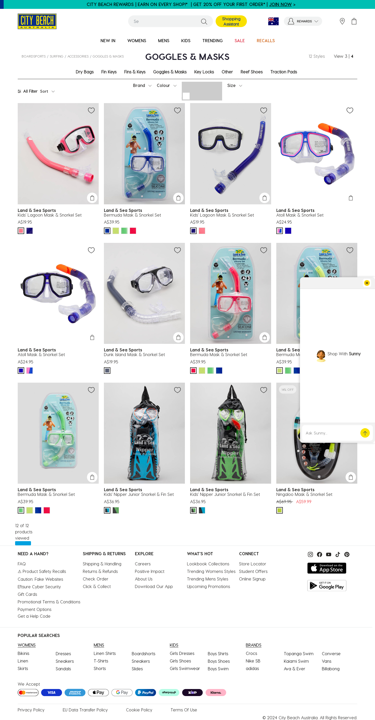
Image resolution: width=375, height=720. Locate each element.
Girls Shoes (180, 660)
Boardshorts (143, 653)
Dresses (63, 653)
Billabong (331, 668)
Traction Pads (283, 71)
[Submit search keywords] (204, 21)
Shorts (100, 668)
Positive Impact (149, 571)
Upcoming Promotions (208, 586)
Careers (143, 563)
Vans (326, 661)
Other (227, 71)
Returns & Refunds (100, 571)
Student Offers (253, 571)
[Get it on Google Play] (326, 585)
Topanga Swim (299, 653)
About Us (143, 578)
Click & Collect (97, 586)
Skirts (23, 668)
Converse (331, 653)
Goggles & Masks (169, 71)
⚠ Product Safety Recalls (42, 571)
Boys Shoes (219, 661)
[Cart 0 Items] (354, 21)
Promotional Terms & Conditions (49, 601)
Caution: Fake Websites (40, 579)
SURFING (56, 56)
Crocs (251, 653)
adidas (252, 668)
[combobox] (170, 21)
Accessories (78, 56)
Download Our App (154, 586)
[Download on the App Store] (326, 568)
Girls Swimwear (185, 668)
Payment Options (34, 609)
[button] (303, 21)
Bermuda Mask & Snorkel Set (132, 214)
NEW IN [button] (108, 40)
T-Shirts (101, 660)
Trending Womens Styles (211, 571)
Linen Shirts (105, 653)
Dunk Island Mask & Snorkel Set (134, 354)
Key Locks (204, 71)
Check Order (95, 578)
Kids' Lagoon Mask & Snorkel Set (50, 214)
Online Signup (252, 578)
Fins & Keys (134, 71)
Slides (137, 668)
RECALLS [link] (266, 40)
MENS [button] (163, 40)
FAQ (22, 563)
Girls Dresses (182, 653)
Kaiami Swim (296, 661)
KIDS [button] (185, 40)
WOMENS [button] (136, 40)
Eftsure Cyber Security (39, 586)
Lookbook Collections (208, 563)
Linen (23, 660)
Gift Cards (27, 594)
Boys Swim (218, 668)
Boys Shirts (218, 653)
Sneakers (65, 661)
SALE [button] (240, 40)
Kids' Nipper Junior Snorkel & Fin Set (139, 494)
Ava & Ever (294, 668)
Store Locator (252, 563)
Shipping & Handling (102, 563)
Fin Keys (108, 71)
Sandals (63, 668)
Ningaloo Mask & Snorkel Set (304, 494)
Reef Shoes (251, 71)
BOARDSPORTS (34, 56)
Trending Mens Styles (207, 578)
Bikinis (23, 653)
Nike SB (253, 660)
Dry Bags (84, 71)
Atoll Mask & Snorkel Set (299, 214)
